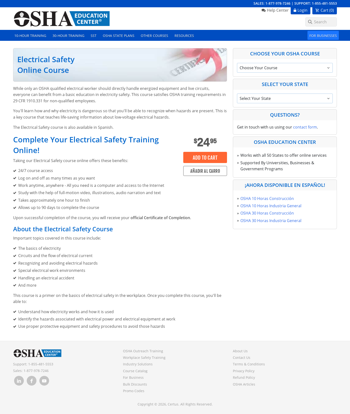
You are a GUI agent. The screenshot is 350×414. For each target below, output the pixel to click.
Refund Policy (244, 377)
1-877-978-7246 (277, 3)
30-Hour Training (68, 35)
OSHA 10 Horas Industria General (270, 205)
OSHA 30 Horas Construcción (267, 213)
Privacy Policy (243, 371)
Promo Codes (133, 390)
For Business (133, 377)
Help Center (278, 10)
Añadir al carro (205, 171)
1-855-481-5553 (324, 3)
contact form (305, 127)
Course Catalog (135, 371)
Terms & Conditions (249, 364)
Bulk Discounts (135, 384)
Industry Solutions (138, 364)
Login (302, 10)
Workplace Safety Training (144, 357)
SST (93, 35)
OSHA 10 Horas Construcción (267, 198)
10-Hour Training (30, 35)
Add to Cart (205, 158)
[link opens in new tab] (19, 381)
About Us (240, 351)
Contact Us (241, 357)
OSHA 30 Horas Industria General (270, 220)
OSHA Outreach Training (143, 351)
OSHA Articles (244, 384)
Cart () (327, 10)
